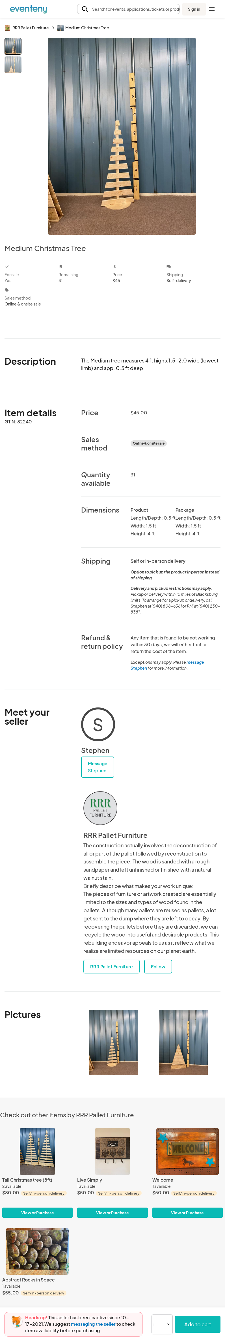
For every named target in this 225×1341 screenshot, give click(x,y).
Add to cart (197, 1324)
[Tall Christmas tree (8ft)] (37, 1151)
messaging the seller (93, 1324)
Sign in (194, 9)
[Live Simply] (112, 1151)
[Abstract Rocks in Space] (37, 1251)
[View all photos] (121, 136)
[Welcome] (187, 1151)
